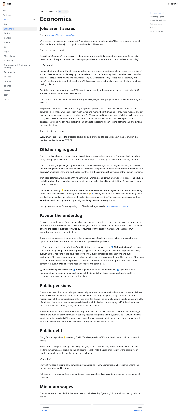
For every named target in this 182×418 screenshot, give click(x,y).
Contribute (173, 3)
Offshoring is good (157, 16)
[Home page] (42, 11)
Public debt (154, 27)
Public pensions (156, 24)
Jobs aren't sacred (156, 13)
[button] (19, 20)
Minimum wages (156, 31)
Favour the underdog (158, 20)
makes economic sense (117, 206)
